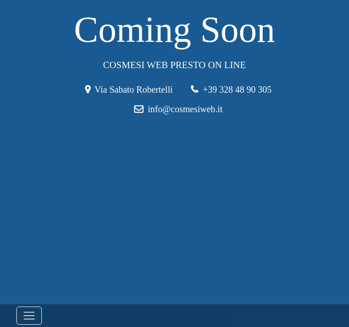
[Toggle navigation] (29, 316)
